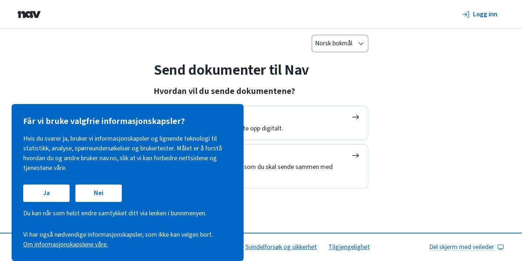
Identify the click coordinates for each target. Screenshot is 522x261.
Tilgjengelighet (349, 247)
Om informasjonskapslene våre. (65, 244)
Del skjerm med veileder (466, 247)
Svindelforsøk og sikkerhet (281, 247)
